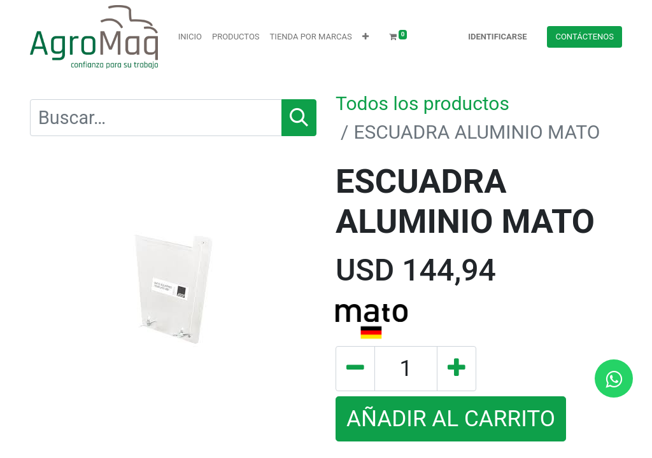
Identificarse (497, 36)
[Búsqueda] (298, 117)
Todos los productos (422, 103)
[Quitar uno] (355, 368)
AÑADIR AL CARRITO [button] (450, 418)
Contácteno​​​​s (584, 36)
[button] (365, 36)
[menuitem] (190, 36)
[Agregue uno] (456, 368)
